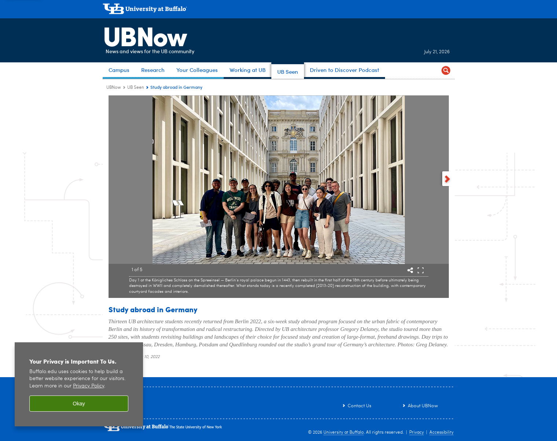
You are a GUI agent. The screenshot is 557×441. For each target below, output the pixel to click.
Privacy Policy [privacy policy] (88, 386)
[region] (79, 384)
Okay (79, 404)
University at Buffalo (343, 432)
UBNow (144, 34)
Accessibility (441, 432)
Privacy (416, 432)
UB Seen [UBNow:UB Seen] (135, 87)
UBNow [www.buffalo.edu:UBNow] (113, 87)
